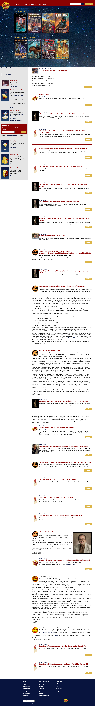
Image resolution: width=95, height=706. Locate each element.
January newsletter (12, 135)
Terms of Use (59, 690)
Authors (27, 7)
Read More (88, 105)
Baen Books (8, 75)
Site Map (58, 691)
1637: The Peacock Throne (16, 115)
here (14, 101)
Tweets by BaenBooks (6, 67)
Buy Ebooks (16, 4)
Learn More (88, 470)
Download (13, 118)
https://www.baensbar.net (47, 632)
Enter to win (13, 86)
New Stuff (77, 7)
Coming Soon (26, 688)
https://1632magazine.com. (75, 338)
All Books (25, 683)
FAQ (57, 683)
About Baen (42, 4)
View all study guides (16, 120)
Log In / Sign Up (89, 4)
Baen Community (30, 4)
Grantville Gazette (27, 697)
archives (14, 137)
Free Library (16, 7)
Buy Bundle (13, 176)
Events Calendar (43, 684)
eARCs (24, 684)
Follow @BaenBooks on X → (7, 69)
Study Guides (26, 693)
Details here (88, 87)
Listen (11, 107)
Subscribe (23, 132)
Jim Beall (42, 429)
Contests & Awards (62, 7)
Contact (57, 684)
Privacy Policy (59, 688)
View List (12, 164)
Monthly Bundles (39, 7)
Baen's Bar (88, 7)
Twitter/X (41, 688)
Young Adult (26, 695)
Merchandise (26, 686)
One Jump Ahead (18, 95)
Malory (41, 96)
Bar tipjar (55, 635)
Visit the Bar (13, 147)
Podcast (50, 7)
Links (57, 686)
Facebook (41, 686)
